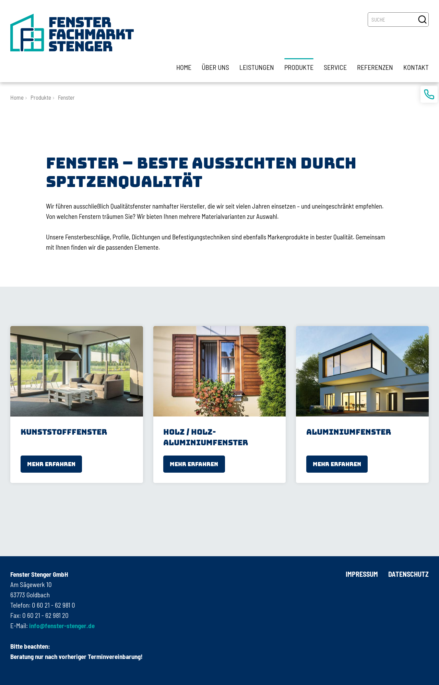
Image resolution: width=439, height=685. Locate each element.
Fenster (66, 97)
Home (17, 97)
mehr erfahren (51, 464)
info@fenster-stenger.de (61, 626)
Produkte (41, 97)
